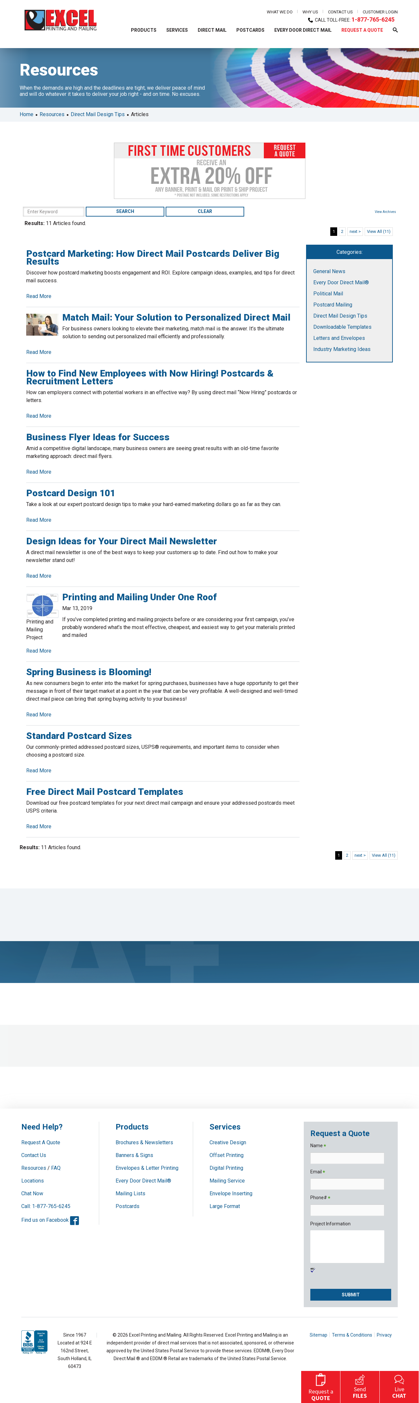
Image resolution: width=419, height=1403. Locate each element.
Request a (320, 1386)
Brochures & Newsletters (144, 1142)
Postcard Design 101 (67, 493)
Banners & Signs (134, 1155)
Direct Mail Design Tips (94, 114)
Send (360, 1386)
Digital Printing (226, 1168)
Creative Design (228, 1142)
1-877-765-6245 (376, 19)
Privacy (384, 1335)
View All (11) (382, 231)
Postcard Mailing (334, 305)
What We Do (280, 11)
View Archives (388, 212)
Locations (32, 1181)
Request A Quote (40, 1142)
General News (331, 271)
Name (318, 1146)
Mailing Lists (130, 1193)
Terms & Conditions (352, 1335)
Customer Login (380, 11)
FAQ (56, 1168)
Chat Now (32, 1193)
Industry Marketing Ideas (343, 349)
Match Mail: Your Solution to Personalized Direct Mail (173, 317)
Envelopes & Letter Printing (147, 1168)
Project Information (330, 1223)
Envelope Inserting (231, 1193)
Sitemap (318, 1335)
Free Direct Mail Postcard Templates (101, 791)
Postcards (127, 1206)
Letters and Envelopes (341, 338)
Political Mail (330, 293)
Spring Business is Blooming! (85, 672)
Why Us (310, 11)
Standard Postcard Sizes (76, 735)
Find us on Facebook (50, 1220)
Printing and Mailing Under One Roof (136, 597)
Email (317, 1172)
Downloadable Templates (344, 327)
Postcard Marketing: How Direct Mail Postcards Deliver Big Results (149, 257)
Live (399, 1386)
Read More (35, 296)
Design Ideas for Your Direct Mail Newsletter (118, 541)
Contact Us (340, 11)
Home (23, 114)
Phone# (320, 1198)
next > (358, 231)
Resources (48, 114)
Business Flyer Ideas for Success (94, 437)
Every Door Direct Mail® (343, 282)
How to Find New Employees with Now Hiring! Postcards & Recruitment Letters (146, 377)
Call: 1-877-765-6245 (45, 1206)
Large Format (225, 1206)
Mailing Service (227, 1181)
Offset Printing (227, 1155)
